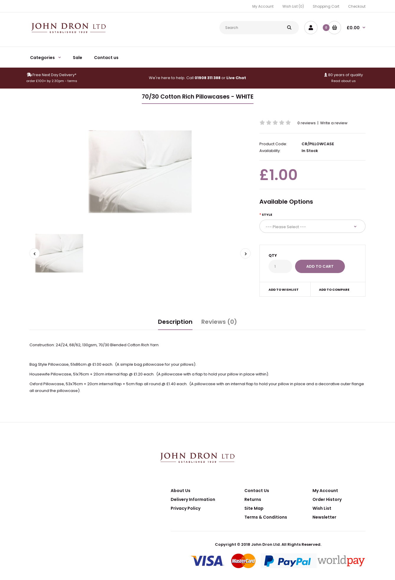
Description (175, 322)
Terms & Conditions (265, 517)
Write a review (334, 123)
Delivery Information (193, 499)
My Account (263, 6)
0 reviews (306, 123)
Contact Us (256, 491)
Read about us (343, 81)
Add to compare (334, 289)
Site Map (254, 508)
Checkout (357, 6)
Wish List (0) (293, 6)
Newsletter (324, 517)
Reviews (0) (219, 322)
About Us (180, 491)
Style (267, 214)
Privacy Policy (185, 508)
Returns (252, 499)
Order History (327, 499)
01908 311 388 (207, 78)
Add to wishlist (284, 289)
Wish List (321, 508)
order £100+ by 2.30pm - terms (51, 81)
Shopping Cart (326, 6)
